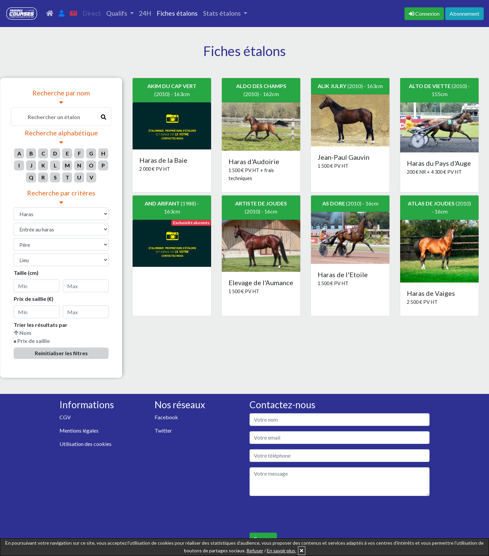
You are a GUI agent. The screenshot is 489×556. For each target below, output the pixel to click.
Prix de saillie (33, 341)
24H (145, 13)
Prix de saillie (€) (33, 299)
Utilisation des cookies (85, 444)
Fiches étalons (177, 13)
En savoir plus (281, 550)
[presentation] (300, 514)
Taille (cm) (26, 272)
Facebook (166, 417)
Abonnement (464, 13)
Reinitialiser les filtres (61, 353)
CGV (65, 417)
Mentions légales (79, 430)
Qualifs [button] (117, 13)
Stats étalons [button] (222, 13)
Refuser (255, 550)
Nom (25, 333)
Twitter (163, 430)
